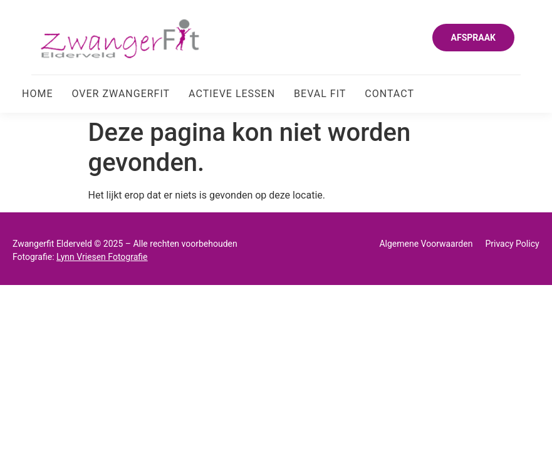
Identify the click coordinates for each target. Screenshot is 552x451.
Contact (389, 94)
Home (37, 94)
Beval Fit (320, 94)
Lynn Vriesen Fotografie (101, 257)
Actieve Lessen (232, 94)
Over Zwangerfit (120, 94)
